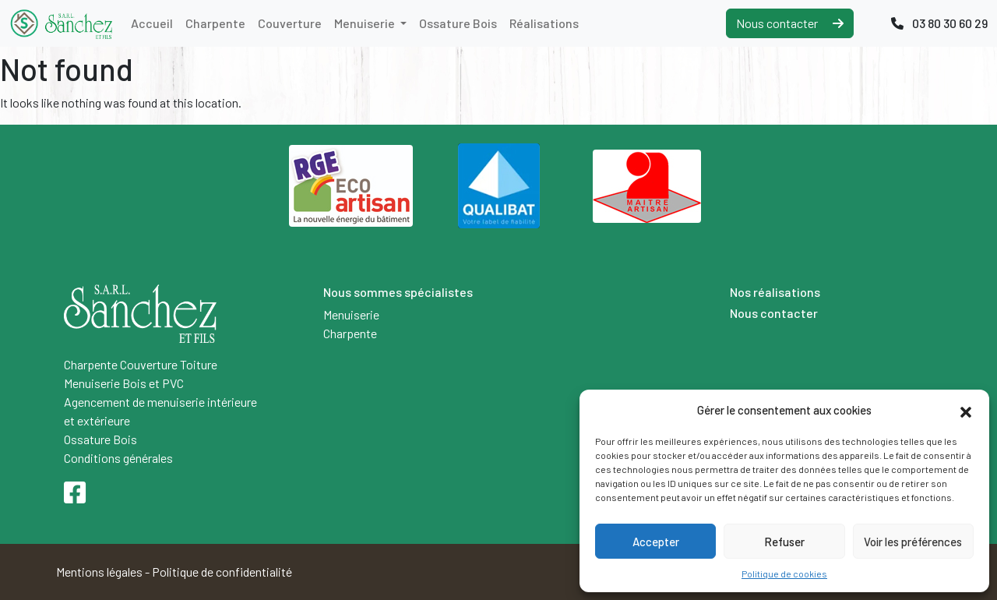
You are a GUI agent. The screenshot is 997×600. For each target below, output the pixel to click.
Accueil (152, 23)
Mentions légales (99, 571)
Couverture (290, 23)
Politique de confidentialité (222, 571)
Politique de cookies (784, 573)
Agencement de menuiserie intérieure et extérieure (160, 411)
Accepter (655, 542)
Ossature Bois (458, 23)
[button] (966, 410)
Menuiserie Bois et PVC (124, 383)
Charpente (215, 23)
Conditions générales (118, 457)
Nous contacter (790, 23)
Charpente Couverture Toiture (140, 364)
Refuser (784, 542)
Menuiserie (365, 23)
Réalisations (544, 23)
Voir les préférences (913, 542)
